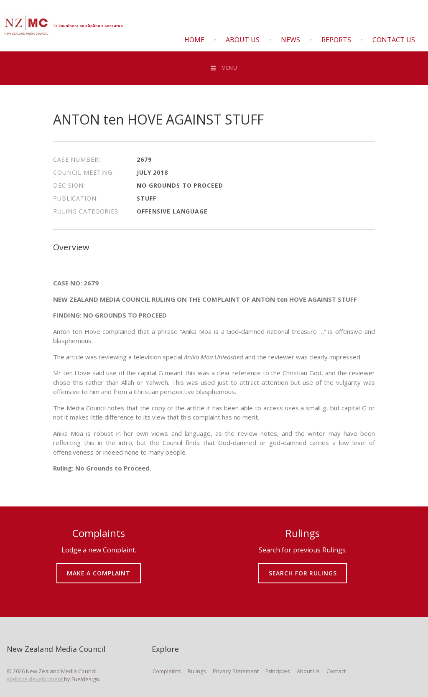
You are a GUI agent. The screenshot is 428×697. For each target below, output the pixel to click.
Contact (336, 671)
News (290, 39)
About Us (243, 39)
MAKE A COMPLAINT (99, 567)
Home (194, 39)
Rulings (197, 671)
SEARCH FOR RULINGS (303, 567)
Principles (277, 671)
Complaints (167, 671)
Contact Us (393, 39)
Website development (35, 679)
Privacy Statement (236, 671)
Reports (336, 39)
